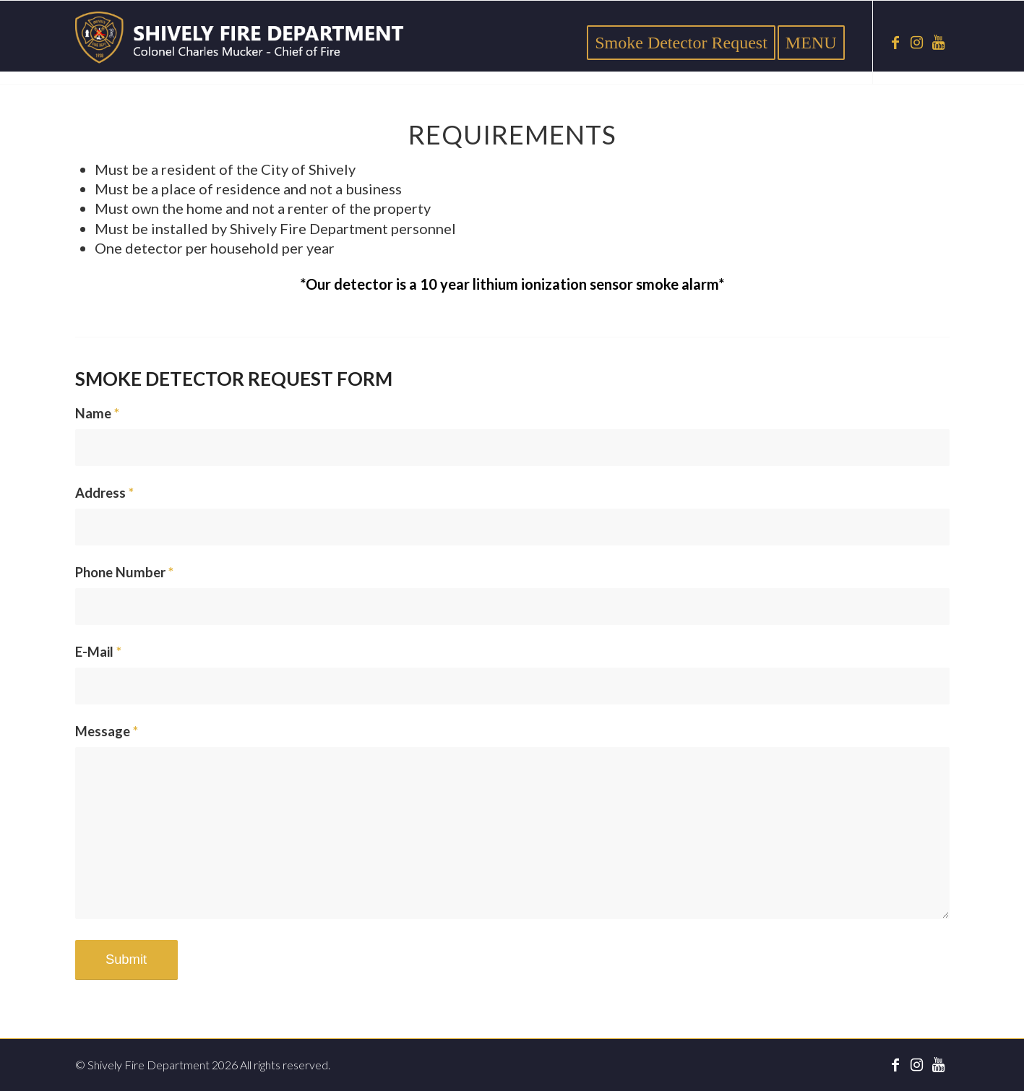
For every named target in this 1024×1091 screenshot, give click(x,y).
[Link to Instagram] (917, 42)
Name (97, 413)
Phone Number (124, 572)
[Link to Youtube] (939, 42)
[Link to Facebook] (895, 42)
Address (104, 493)
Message (106, 731)
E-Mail (98, 652)
